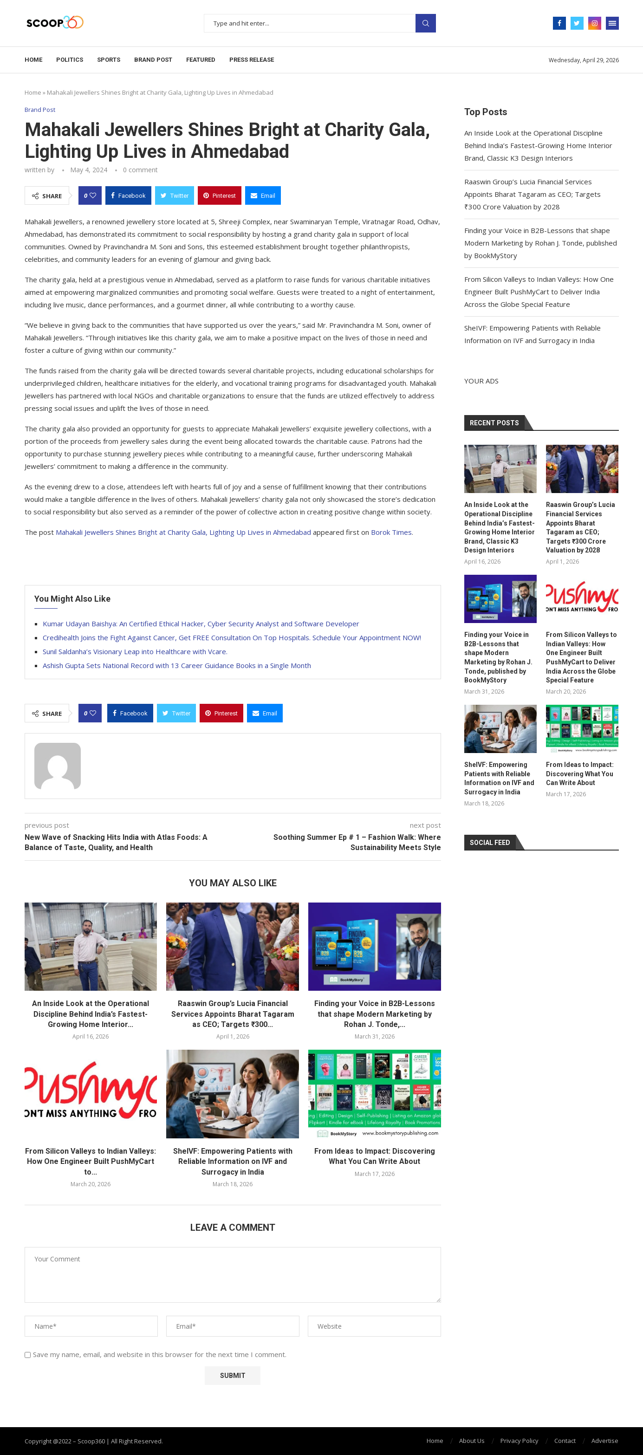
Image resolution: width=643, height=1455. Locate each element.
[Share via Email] (263, 195)
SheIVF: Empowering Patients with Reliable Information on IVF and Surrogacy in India (232, 1161)
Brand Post (153, 59)
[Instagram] (594, 23)
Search (426, 23)
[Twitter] (577, 23)
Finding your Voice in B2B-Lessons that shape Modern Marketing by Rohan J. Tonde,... (374, 1014)
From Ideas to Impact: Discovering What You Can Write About (580, 773)
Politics (69, 59)
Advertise (604, 1440)
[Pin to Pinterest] (219, 195)
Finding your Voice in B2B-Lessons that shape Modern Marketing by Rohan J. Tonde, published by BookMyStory (540, 243)
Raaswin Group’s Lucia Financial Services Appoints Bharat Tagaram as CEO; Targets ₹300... (232, 1014)
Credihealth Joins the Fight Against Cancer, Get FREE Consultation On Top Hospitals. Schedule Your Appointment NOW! (232, 637)
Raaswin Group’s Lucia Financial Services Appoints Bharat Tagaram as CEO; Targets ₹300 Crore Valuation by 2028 (532, 194)
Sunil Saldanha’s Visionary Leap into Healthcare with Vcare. (135, 651)
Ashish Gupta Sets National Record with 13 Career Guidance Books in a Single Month (177, 665)
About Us (472, 1440)
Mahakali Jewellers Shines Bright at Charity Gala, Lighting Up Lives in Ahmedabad (183, 532)
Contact (565, 1440)
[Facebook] (559, 23)
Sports (108, 59)
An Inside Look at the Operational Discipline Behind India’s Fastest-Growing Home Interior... (90, 1014)
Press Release (251, 59)
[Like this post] (93, 195)
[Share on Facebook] (128, 195)
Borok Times (391, 532)
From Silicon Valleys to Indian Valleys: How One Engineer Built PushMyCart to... (90, 1161)
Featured (200, 59)
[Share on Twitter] (174, 195)
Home (33, 59)
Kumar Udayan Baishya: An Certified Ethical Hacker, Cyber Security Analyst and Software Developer (201, 623)
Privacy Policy (519, 1440)
